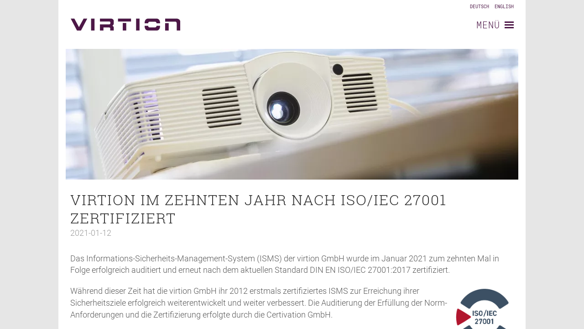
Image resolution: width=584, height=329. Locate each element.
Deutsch (479, 7)
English (504, 7)
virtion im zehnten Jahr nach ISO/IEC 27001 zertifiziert (258, 209)
